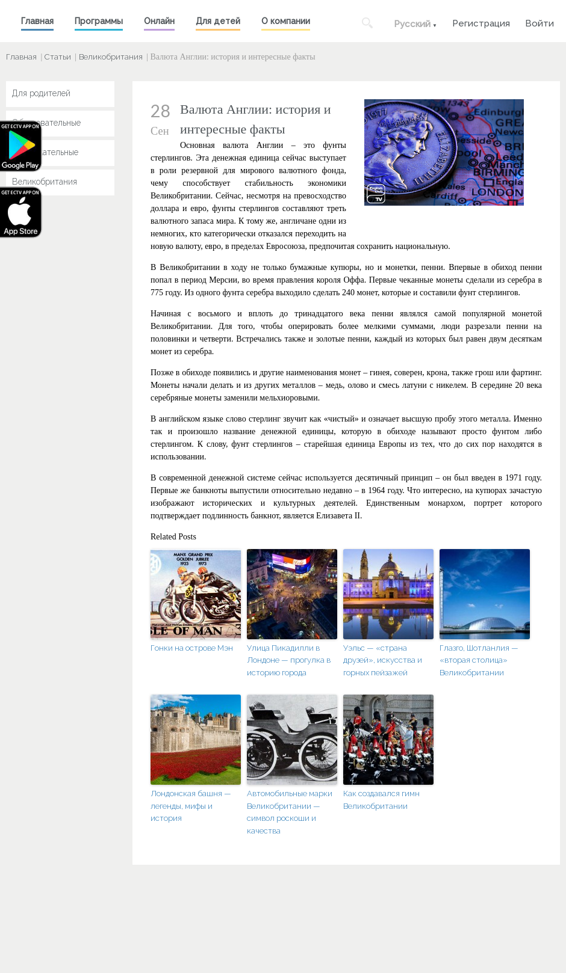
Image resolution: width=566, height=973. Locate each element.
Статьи (58, 56)
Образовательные (46, 122)
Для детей (218, 21)
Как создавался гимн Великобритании (381, 800)
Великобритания (111, 56)
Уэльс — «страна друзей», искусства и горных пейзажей (382, 660)
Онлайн (159, 21)
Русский (412, 24)
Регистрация (481, 22)
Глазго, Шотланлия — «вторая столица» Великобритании (479, 660)
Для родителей (41, 93)
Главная (37, 21)
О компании (285, 21)
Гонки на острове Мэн (192, 647)
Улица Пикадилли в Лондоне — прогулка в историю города (289, 660)
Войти (539, 22)
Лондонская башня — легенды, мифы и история (191, 806)
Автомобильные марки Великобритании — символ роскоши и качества (289, 812)
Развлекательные (45, 152)
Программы (99, 21)
